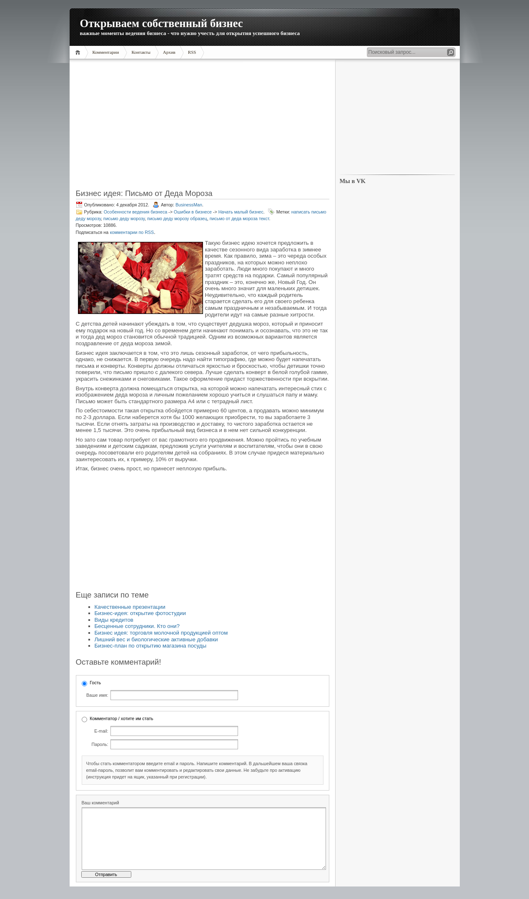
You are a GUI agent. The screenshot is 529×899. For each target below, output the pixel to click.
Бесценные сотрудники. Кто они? (137, 626)
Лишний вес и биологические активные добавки (156, 639)
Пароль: (100, 744)
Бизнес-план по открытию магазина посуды (151, 646)
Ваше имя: (97, 695)
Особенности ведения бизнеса (135, 211)
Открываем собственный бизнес (161, 23)
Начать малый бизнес (240, 211)
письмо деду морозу (124, 218)
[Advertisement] (203, 126)
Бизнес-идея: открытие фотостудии (140, 613)
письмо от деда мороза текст (239, 218)
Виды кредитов (114, 620)
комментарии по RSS (132, 232)
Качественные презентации (130, 607)
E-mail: (101, 730)
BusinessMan (188, 204)
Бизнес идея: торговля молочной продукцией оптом (161, 633)
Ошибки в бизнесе (193, 211)
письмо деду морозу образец (177, 218)
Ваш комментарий (100, 802)
